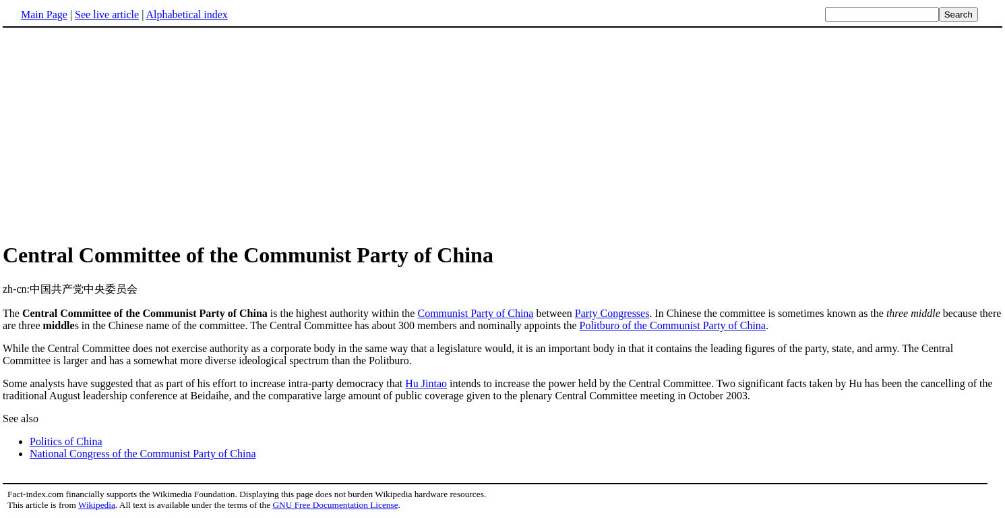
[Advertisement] (503, 134)
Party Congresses (612, 313)
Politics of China (66, 441)
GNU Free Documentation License (335, 505)
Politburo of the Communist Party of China (673, 325)
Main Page (44, 14)
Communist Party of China (475, 313)
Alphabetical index (186, 14)
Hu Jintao (426, 383)
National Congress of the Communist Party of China (143, 453)
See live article (107, 14)
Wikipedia (96, 505)
